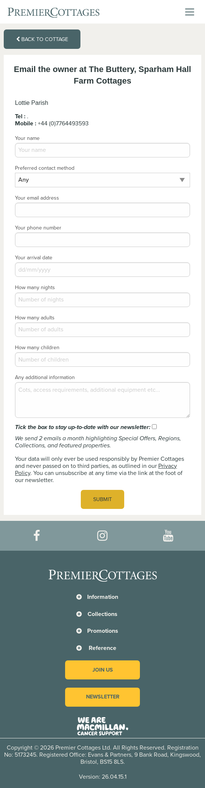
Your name (27, 138)
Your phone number (38, 228)
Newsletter (102, 697)
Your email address (37, 198)
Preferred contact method (44, 168)
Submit (102, 499)
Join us (102, 670)
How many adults (35, 318)
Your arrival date (33, 257)
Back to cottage (42, 39)
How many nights (35, 287)
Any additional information (45, 377)
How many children (37, 347)
